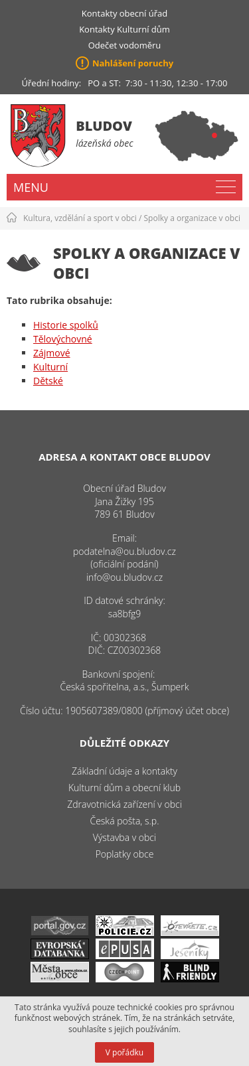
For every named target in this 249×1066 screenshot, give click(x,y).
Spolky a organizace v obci (192, 218)
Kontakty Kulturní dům (124, 29)
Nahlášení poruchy (132, 63)
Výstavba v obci (124, 837)
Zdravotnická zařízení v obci (124, 804)
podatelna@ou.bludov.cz (124, 551)
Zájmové (51, 352)
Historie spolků (65, 325)
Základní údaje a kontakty (124, 771)
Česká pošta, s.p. (124, 820)
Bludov (104, 126)
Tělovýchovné (62, 339)
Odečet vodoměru (124, 45)
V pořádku (124, 1052)
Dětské (48, 380)
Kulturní (50, 366)
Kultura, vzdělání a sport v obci (80, 218)
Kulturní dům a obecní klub (124, 787)
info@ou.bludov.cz (124, 577)
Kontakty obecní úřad (124, 13)
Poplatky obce (125, 854)
